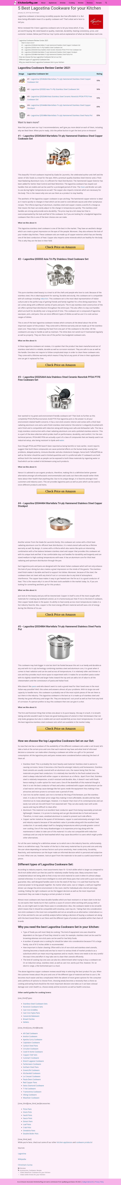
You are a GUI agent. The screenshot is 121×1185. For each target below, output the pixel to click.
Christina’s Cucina (25, 1165)
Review (39, 1170)
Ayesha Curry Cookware (32, 1039)
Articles (62, 3)
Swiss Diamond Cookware (33, 1085)
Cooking (72, 3)
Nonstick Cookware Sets (33, 1007)
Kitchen (80, 3)
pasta (34, 686)
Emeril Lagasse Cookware (33, 1061)
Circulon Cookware (30, 1049)
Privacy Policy (99, 1182)
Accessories (24, 1170)
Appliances (53, 3)
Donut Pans (28, 1121)
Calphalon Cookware (31, 1042)
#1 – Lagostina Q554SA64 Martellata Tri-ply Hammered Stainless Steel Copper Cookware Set (50, 45)
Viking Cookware (30, 1095)
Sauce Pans (27, 1118)
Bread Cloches (29, 1019)
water (61, 440)
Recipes (99, 3)
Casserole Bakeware (31, 1016)
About (43, 3)
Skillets (26, 1022)
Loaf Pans (27, 1124)
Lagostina (22, 1153)
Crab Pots (27, 1127)
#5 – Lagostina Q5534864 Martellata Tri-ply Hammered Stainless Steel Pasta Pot (47, 54)
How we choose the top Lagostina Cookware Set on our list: (40, 57)
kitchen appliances (64, 1142)
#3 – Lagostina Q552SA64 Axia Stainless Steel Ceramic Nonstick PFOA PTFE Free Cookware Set (51, 50)
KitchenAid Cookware (31, 1073)
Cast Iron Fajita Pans (31, 1013)
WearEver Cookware (31, 1098)
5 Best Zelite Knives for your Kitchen (32, 1175)
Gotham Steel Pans (31, 1067)
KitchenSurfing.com (28, 3)
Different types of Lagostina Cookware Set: (34, 60)
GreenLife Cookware (31, 1070)
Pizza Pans (27, 1109)
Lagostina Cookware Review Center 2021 (33, 40)
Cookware (32, 1170)
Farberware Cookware (32, 1064)
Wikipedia (22, 1159)
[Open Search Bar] (106, 3)
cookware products (84, 1142)
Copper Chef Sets (30, 1055)
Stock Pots (27, 1112)
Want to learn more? (28, 43)
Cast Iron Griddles (30, 1010)
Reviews (90, 3)
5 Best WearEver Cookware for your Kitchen (35, 1172)
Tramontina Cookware (32, 1092)
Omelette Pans (29, 1130)
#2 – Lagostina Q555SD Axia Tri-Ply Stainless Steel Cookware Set (41, 47)
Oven (83, 187)
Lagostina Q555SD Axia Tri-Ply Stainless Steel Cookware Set (55, 89)
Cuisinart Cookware (31, 1058)
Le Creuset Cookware (31, 1076)
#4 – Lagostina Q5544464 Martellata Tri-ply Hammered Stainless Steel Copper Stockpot (49, 52)
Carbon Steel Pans (30, 1046)
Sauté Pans (27, 1115)
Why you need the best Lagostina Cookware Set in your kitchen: (41, 62)
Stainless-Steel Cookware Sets (35, 1004)
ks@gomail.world (87, 1182)
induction (44, 299)
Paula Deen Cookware (32, 1079)
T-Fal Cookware (29, 1088)
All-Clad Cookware (30, 1033)
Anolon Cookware (30, 1036)
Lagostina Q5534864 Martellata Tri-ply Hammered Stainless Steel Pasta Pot (61, 115)
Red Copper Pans (30, 1082)
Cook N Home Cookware (33, 1052)
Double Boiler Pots (30, 1133)
